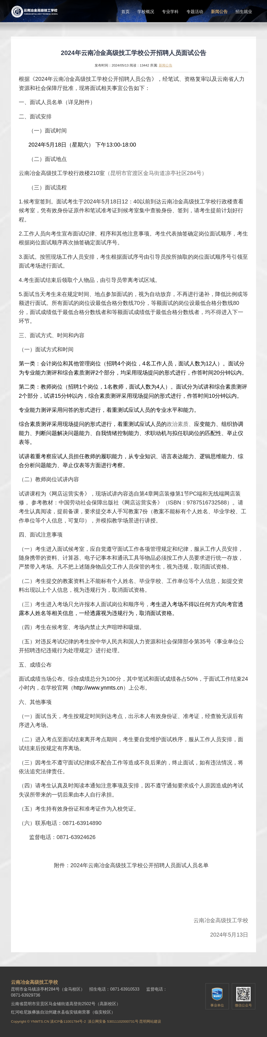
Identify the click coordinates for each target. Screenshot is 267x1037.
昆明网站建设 (150, 1021)
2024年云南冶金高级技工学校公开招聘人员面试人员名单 (139, 865)
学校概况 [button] (145, 11)
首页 (125, 11)
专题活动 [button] (194, 11)
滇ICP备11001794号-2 (68, 1021)
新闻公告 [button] (219, 11)
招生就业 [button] (243, 11)
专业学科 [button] (170, 11)
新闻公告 (165, 65)
